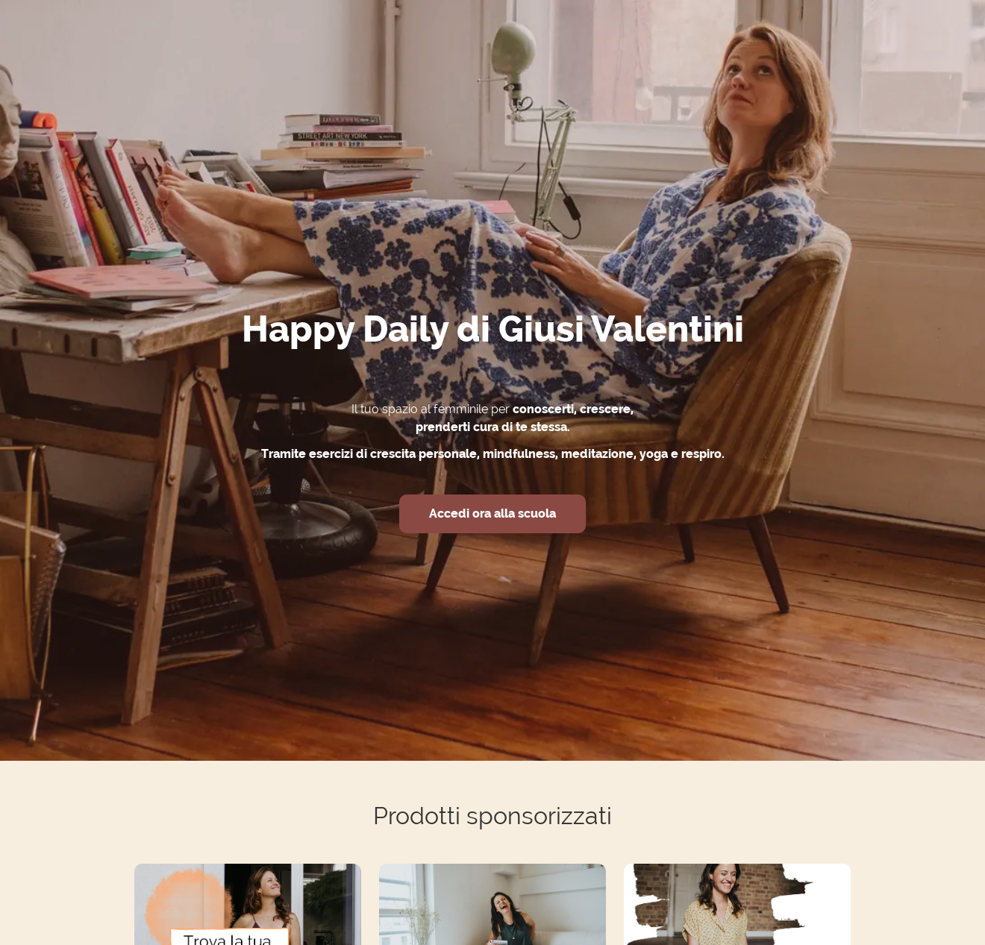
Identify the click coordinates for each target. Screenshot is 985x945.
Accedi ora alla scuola (492, 513)
